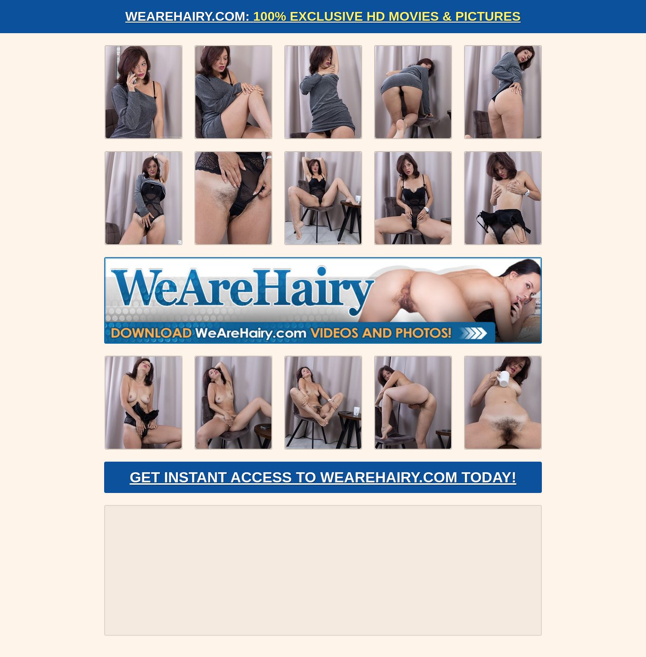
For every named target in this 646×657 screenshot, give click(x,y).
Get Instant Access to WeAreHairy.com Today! (322, 477)
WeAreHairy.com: (323, 16)
